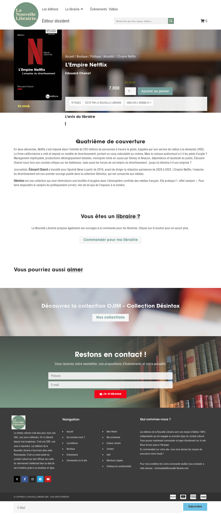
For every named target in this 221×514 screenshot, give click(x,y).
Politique (95, 56)
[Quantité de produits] (130, 91)
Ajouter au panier (155, 91)
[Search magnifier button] (171, 21)
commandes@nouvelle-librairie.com (172, 468)
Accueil (69, 56)
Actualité (108, 56)
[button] (74, 9)
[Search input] (141, 21)
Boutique (82, 56)
